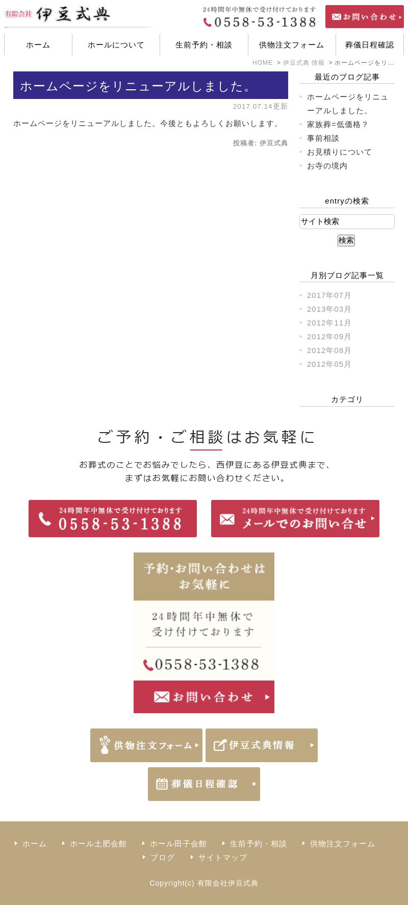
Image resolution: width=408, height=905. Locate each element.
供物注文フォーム (291, 44)
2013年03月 (329, 309)
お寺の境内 (327, 165)
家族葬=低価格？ (338, 124)
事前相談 (323, 138)
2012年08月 (329, 350)
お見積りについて (339, 151)
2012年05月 (329, 364)
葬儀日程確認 (369, 44)
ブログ (162, 857)
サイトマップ (222, 857)
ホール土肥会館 (98, 843)
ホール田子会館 (178, 843)
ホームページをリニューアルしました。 (138, 86)
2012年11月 (329, 322)
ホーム (38, 44)
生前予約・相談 (204, 44)
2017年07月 (329, 295)
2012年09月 (329, 336)
